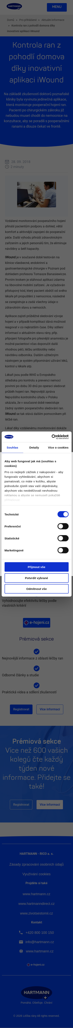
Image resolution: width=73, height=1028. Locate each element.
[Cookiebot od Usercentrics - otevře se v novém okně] (52, 436)
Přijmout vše (36, 567)
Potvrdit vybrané (36, 577)
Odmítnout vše (36, 588)
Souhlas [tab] (12, 447)
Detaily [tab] (34, 447)
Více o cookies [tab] (58, 447)
